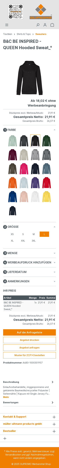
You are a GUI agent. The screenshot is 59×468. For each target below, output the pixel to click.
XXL (23, 240)
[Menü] (6, 25)
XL (12, 240)
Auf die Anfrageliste (29, 332)
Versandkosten (13, 454)
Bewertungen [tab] (28, 402)
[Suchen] (37, 25)
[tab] (28, 389)
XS (12, 234)
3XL (34, 240)
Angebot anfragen (29, 347)
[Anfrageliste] (52, 25)
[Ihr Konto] (45, 25)
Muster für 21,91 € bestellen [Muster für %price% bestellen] (29, 355)
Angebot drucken (29, 340)
